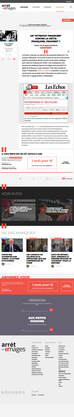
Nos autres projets (63, 372)
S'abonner (67, 20)
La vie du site (61, 360)
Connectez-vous (7, 177)
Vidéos (46, 368)
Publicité (34, 379)
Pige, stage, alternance (64, 379)
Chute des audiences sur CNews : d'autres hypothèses (10, 270)
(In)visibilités (34, 376)
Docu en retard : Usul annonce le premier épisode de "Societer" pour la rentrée (61, 271)
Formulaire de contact (64, 376)
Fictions (33, 358)
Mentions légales (62, 390)
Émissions (47, 7)
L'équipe (60, 370)
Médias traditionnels (36, 381)
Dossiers (47, 366)
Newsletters (61, 388)
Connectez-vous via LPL (9, 181)
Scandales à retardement (37, 362)
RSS (59, 397)
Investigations (35, 366)
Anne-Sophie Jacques (8, 57)
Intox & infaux (35, 364)
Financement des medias (37, 387)
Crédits (60, 395)
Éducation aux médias (63, 366)
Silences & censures (36, 383)
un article (37, 139)
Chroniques (60, 7)
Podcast (60, 399)
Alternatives (34, 372)
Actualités (36, 7)
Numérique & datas (36, 368)
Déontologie (34, 370)
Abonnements (62, 358)
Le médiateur (62, 362)
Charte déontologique (64, 374)
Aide (60, 381)
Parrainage (61, 364)
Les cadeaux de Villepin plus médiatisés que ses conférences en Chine (36, 271)
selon (44, 83)
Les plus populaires (49, 370)
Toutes (46, 358)
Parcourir (24, 7)
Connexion (68, 1)
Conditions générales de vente (64, 393)
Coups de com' (35, 360)
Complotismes (35, 377)
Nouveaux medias (36, 374)
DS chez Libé (41, 407)
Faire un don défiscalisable (65, 386)
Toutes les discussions (63, 377)
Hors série (34, 407)
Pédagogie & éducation (37, 385)
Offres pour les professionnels (62, 384)
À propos (61, 368)
